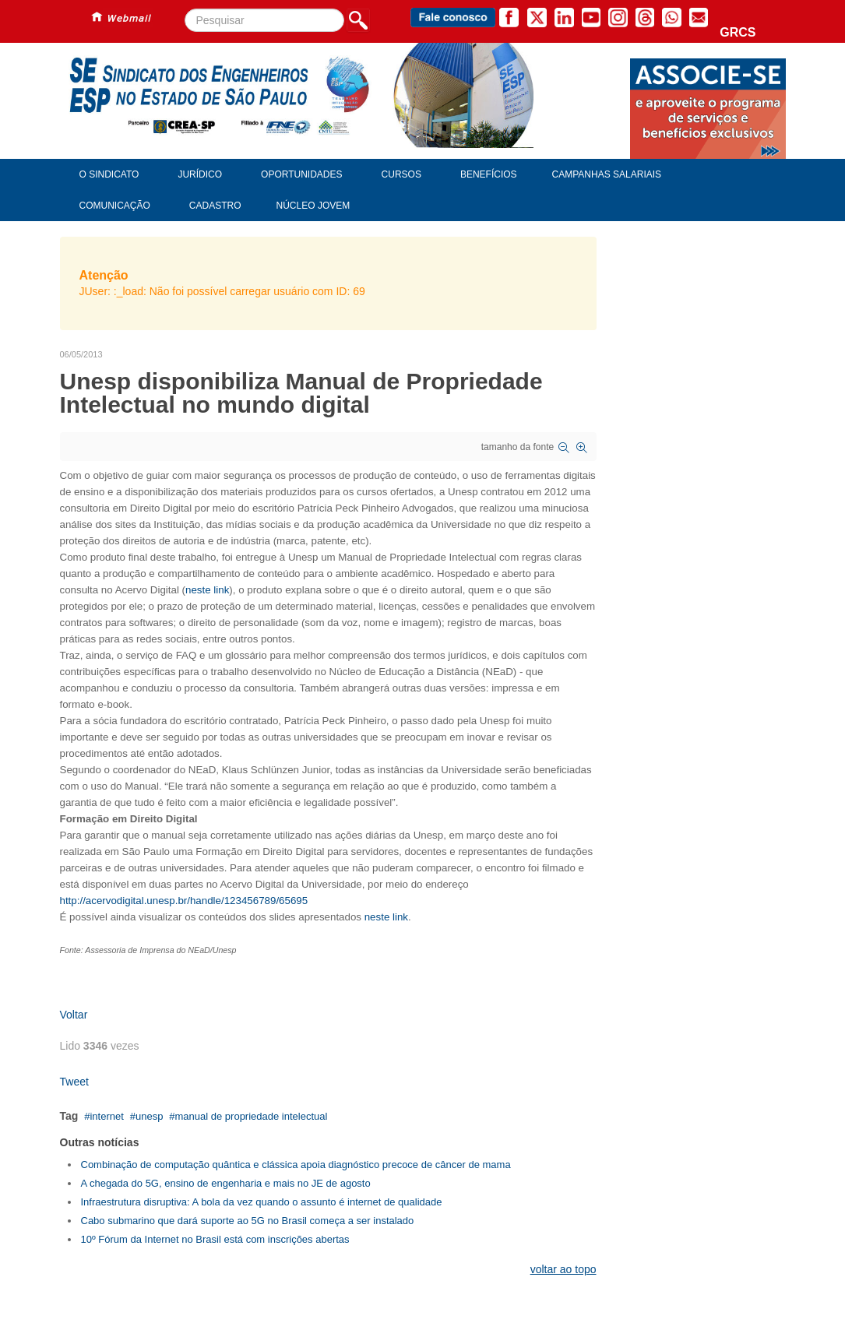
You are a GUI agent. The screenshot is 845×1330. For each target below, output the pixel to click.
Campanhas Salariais (606, 174)
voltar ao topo (563, 1269)
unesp (149, 1116)
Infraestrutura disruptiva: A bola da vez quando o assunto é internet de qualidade (261, 1202)
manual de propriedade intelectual (251, 1116)
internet (106, 1116)
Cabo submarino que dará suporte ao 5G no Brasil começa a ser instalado (247, 1220)
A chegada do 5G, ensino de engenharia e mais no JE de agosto (226, 1183)
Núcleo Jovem (313, 205)
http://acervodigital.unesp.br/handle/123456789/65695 (184, 900)
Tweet (74, 1081)
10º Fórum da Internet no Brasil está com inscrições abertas (215, 1239)
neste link (207, 590)
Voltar (74, 1014)
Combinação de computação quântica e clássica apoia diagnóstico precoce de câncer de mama (296, 1164)
